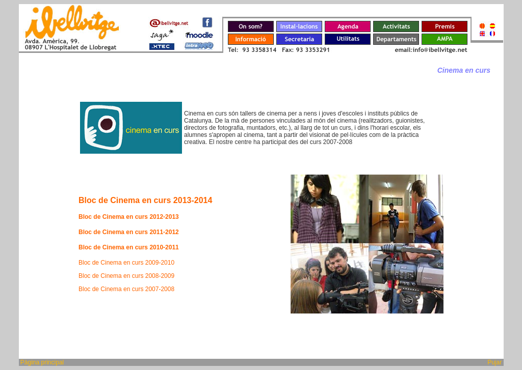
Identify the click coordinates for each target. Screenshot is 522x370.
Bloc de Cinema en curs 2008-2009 (126, 275)
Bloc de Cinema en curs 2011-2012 (129, 232)
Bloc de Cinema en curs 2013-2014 (145, 200)
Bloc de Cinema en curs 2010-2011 (129, 247)
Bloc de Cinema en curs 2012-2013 (129, 216)
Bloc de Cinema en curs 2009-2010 (126, 262)
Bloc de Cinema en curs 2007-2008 (126, 289)
